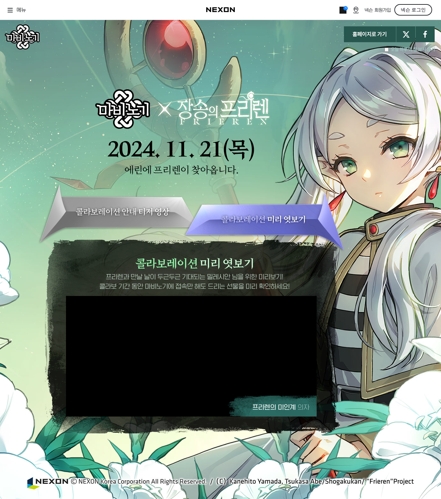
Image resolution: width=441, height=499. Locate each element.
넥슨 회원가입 (378, 10)
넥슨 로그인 (413, 9)
